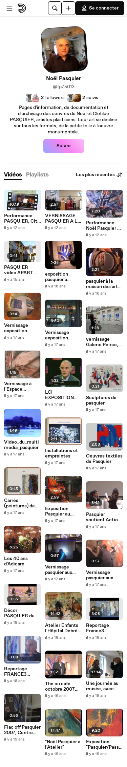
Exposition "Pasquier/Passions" (104, 744)
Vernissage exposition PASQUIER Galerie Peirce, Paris (20, 328)
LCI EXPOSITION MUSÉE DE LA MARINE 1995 (61, 395)
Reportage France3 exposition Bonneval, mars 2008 (103, 628)
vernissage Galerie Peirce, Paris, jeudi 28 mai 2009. (102, 342)
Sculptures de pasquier (101, 400)
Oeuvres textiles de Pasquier (104, 458)
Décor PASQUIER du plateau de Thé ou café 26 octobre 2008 (20, 613)
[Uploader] (68, 8)
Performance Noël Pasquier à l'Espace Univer (103, 225)
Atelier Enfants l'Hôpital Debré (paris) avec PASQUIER (61, 628)
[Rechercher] (55, 8)
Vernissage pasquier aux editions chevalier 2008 (61, 569)
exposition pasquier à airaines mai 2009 (58, 277)
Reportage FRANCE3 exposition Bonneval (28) (19, 671)
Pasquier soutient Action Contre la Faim (103, 517)
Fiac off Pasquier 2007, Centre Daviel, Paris (22, 730)
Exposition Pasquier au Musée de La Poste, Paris (59, 511)
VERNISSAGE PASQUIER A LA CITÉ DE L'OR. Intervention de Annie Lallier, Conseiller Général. (63, 218)
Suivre (64, 146)
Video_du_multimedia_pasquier (21, 444)
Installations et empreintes (61, 453)
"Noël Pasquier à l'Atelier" (62, 744)
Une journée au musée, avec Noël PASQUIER (103, 686)
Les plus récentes (99, 174)
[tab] (13, 175)
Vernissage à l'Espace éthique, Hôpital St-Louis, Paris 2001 (21, 386)
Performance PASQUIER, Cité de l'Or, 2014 (22, 218)
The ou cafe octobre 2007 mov (60, 686)
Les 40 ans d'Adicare (16, 561)
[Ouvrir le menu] (9, 8)
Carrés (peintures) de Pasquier (19, 503)
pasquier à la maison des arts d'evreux (103, 284)
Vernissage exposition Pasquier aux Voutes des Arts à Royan (62, 335)
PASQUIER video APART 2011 (18, 270)
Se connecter (100, 8)
